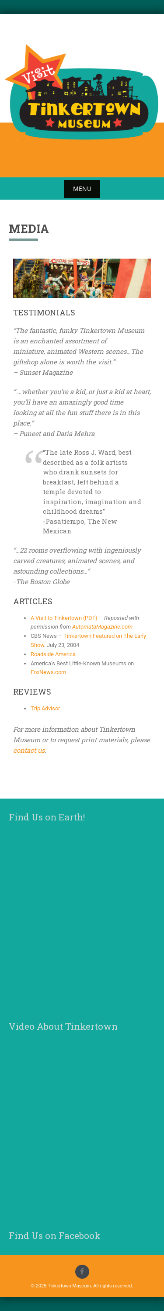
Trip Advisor (45, 708)
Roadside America (53, 654)
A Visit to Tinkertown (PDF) (64, 618)
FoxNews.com (48, 672)
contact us (29, 750)
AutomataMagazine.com (102, 626)
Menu (82, 188)
